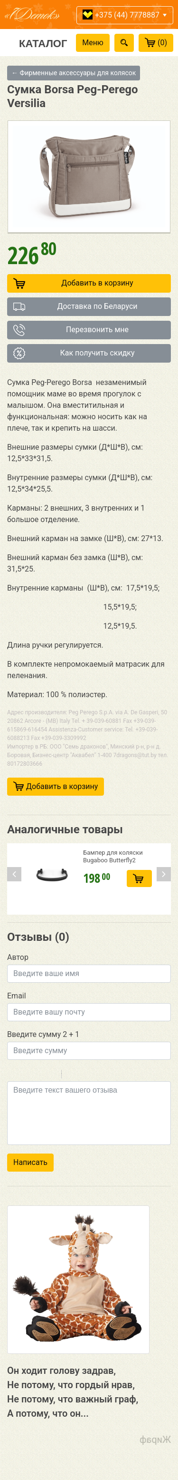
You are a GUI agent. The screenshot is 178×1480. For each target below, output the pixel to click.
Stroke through (50, 1075)
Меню (92, 42)
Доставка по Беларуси (75, 307)
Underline (38, 1075)
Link (97, 1075)
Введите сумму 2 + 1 (43, 1034)
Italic (25, 1075)
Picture (109, 1075)
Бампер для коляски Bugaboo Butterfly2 (113, 856)
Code (85, 1075)
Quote (72, 1075)
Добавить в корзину (73, 283)
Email (16, 995)
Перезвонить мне (71, 330)
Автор (17, 957)
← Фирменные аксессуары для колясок (73, 73)
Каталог (43, 43)
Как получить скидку (74, 353)
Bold (13, 1075)
